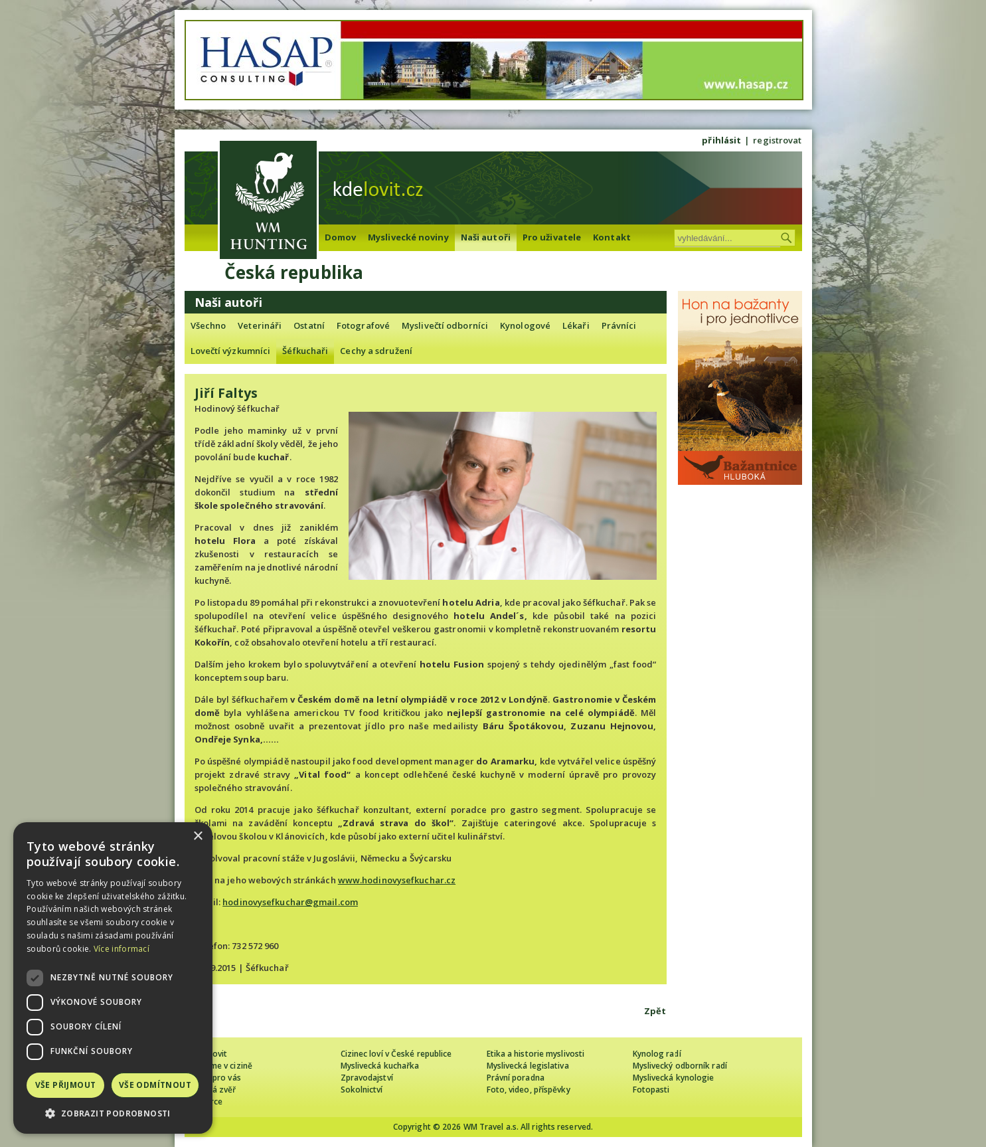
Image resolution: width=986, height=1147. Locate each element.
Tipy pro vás (218, 1077)
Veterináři (260, 325)
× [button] (198, 836)
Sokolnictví (362, 1089)
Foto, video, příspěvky (528, 1089)
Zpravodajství (367, 1077)
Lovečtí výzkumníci (231, 351)
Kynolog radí (657, 1053)
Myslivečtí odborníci (445, 325)
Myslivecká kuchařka (380, 1065)
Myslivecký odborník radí (680, 1065)
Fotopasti (651, 1089)
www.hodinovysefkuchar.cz (396, 880)
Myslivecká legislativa (528, 1065)
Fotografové (363, 325)
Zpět (655, 1011)
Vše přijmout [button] (65, 1085)
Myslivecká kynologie (673, 1077)
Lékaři (576, 325)
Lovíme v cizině (224, 1065)
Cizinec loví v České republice (396, 1053)
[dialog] (112, 978)
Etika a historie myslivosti (536, 1053)
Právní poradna (515, 1077)
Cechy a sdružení (376, 351)
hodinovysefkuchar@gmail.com (290, 902)
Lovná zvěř (215, 1089)
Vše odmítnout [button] (155, 1085)
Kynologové (525, 325)
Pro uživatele (552, 237)
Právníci (619, 325)
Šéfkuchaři (305, 351)
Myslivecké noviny (408, 237)
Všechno (208, 325)
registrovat (777, 140)
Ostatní (309, 325)
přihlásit (721, 140)
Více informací (121, 948)
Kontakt (612, 237)
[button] (113, 1113)
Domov (341, 237)
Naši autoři (486, 237)
